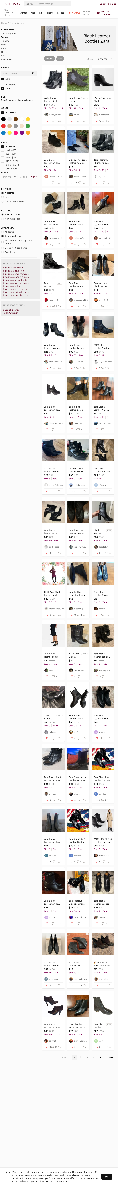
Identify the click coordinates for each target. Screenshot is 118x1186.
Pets (3, 55)
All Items (7, 192)
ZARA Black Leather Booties (102, 470)
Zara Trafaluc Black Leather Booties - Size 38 (77, 902)
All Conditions (10, 214)
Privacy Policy (61, 1181)
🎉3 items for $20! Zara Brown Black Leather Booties (102, 964)
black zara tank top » (14, 267)
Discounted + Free (12, 201)
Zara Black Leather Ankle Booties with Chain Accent (101, 717)
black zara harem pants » (16, 283)
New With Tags (10, 218)
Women (24, 12)
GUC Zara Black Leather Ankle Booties (52, 594)
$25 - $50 (8, 153)
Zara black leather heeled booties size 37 (101, 655)
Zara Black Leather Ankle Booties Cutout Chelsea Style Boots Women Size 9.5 (51, 408)
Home (50, 12)
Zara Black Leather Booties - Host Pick (53, 1026)
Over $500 (9, 168)
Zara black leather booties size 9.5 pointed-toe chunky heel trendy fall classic (52, 347)
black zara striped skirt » (16, 292)
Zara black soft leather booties (76, 532)
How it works (86, 12)
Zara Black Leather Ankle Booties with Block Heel (76, 285)
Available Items (11, 236)
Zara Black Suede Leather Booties (74, 100)
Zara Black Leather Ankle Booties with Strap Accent (76, 717)
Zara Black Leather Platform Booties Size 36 (52, 223)
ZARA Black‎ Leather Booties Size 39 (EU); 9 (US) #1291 (52, 100)
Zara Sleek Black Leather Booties (77, 779)
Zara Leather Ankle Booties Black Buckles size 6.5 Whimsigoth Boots (50, 285)
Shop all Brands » (12, 309)
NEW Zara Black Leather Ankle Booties (74, 655)
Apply (34, 176)
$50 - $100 (9, 157)
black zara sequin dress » (16, 277)
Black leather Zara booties (97, 532)
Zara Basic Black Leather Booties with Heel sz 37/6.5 (52, 779)
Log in (103, 3)
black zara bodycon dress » (17, 289)
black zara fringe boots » (16, 280)
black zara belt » (11, 286)
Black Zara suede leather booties (78, 161)
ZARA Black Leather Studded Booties (102, 347)
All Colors (8, 112)
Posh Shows (74, 12)
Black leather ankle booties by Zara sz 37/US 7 (77, 1026)
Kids (41, 12)
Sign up (112, 3)
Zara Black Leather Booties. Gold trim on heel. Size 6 (77, 347)
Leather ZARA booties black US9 (76, 470)
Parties (60, 12)
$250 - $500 (10, 165)
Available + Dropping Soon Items (16, 242)
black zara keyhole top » (15, 295)
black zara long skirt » (14, 270)
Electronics (7, 59)
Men (33, 12)
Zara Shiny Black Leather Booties (102, 779)
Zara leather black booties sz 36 (77, 594)
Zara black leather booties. (52, 964)
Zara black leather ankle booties (50, 532)
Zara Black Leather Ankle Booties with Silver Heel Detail (53, 902)
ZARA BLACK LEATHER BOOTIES (48, 717)
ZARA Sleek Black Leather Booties (103, 840)
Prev (64, 1057)
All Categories (8, 33)
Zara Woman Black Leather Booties (101, 285)
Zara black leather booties (76, 408)
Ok (106, 1176)
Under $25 (8, 150)
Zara (12, 23)
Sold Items (8, 252)
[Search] (51, 3)
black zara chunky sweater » (17, 273)
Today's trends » (11, 313)
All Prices (8, 146)
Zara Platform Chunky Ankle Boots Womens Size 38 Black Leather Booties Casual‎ (102, 161)
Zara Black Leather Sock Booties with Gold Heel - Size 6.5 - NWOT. (99, 1026)
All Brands (8, 84)
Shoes (6, 41)
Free (5, 197)
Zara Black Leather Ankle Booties (51, 161)
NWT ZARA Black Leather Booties (99, 100)
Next (110, 1057)
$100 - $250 (10, 161)
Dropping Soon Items (14, 247)
